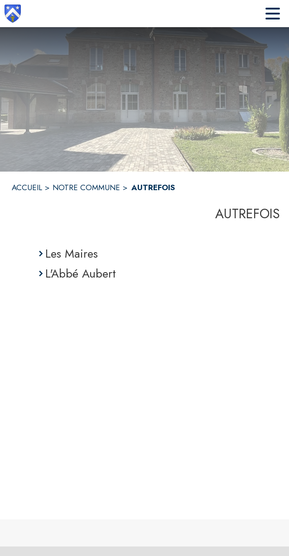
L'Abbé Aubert (80, 273)
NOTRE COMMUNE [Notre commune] (86, 187)
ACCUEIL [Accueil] (27, 187)
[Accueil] (13, 14)
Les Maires (71, 253)
